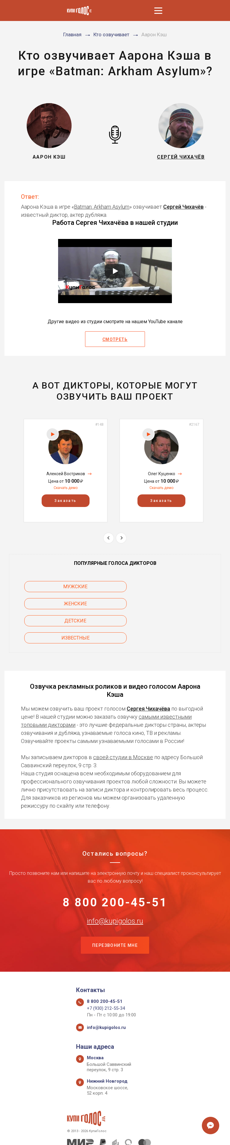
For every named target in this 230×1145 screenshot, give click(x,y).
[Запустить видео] (115, 271)
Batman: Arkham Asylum (101, 207)
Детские (57, 604)
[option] (66, 470)
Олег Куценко (161, 473)
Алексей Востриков (65, 473)
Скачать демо (66, 488)
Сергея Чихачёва (148, 674)
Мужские (57, 586)
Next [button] (121, 538)
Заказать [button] (65, 501)
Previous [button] (108, 538)
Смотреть (115, 339)
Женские (172, 586)
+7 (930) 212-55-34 (106, 976)
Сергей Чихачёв (183, 207)
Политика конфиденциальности (112, 1134)
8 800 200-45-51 (115, 869)
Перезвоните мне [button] (115, 912)
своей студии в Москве (123, 723)
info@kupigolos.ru (115, 887)
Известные (173, 604)
